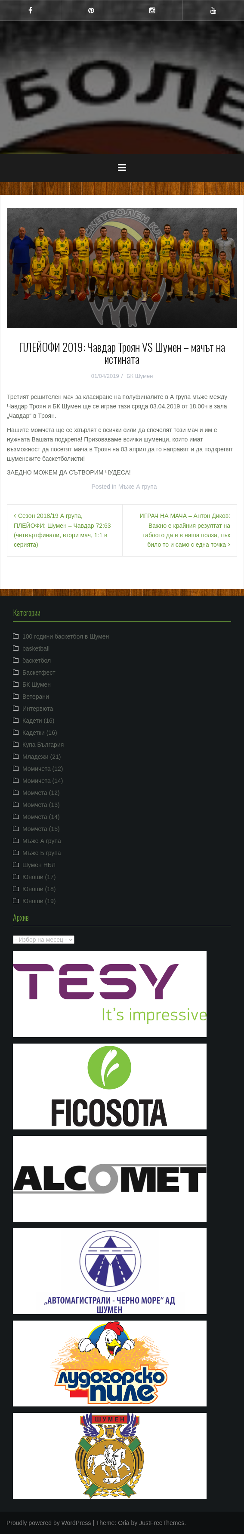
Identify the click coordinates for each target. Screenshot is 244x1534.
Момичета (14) (42, 780)
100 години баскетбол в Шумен (65, 636)
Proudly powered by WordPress (48, 1522)
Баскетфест (39, 672)
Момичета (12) (42, 768)
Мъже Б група (41, 852)
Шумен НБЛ (39, 864)
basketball (35, 648)
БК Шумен (140, 376)
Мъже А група (137, 486)
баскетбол (36, 660)
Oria (123, 1522)
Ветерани (35, 696)
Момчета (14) (41, 816)
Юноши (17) (39, 877)
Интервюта (37, 708)
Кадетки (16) (39, 732)
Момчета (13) (41, 804)
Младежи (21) (41, 756)
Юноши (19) (39, 901)
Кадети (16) (38, 720)
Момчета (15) (41, 828)
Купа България (43, 744)
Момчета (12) (41, 792)
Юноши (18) (39, 889)
